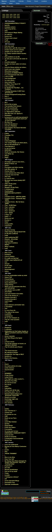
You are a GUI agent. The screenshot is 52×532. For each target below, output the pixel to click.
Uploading (8, 388)
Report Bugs (3, 498)
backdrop (8, 254)
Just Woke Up (9, 154)
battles (7, 409)
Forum (36, 1)
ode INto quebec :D (11, 169)
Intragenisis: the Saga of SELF (14, 354)
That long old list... (11, 29)
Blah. (6, 195)
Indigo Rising (9, 284)
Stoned (7, 264)
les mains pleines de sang (13, 366)
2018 (14, 17)
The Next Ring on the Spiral (13, 338)
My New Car (8, 122)
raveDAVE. (8, 314)
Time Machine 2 (10, 146)
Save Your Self (9, 459)
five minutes (9, 402)
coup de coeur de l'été (12, 174)
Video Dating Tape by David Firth (15, 231)
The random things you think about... (16, 142)
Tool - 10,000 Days (10, 205)
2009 (7, 16)
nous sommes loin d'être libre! (14, 173)
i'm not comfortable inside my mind (16, 275)
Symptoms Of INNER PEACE (14, 73)
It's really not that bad (11, 258)
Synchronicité (9, 369)
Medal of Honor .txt (11, 163)
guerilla (7, 25)
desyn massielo (10, 336)
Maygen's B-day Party (11, 187)
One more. (8, 267)
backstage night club (11, 399)
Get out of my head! (11, 471)
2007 (18, 14)
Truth (6, 40)
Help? (7, 222)
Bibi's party (8, 185)
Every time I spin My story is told (15, 48)
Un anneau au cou (10, 414)
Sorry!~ (7, 165)
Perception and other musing (14, 167)
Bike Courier (9, 252)
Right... (7, 157)
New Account (29, 6)
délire (6, 386)
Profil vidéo (8, 265)
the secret (8, 384)
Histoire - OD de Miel (11, 239)
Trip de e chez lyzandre (12, 319)
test (6, 262)
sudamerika (8, 401)
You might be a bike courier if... (14, 379)
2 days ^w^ (8, 214)
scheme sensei (9, 341)
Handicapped (9, 191)
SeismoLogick (45, 24)
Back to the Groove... (11, 358)
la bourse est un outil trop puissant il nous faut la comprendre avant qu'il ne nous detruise (16, 119)
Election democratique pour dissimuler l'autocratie (13, 394)
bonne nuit (8, 36)
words (7, 450)
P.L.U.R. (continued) (11, 108)
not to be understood (11, 444)
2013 (3, 17)
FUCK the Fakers (10, 427)
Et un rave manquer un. (12, 317)
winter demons (9, 368)
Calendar (21, 1)
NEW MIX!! (8, 150)
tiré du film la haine (11, 104)
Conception (8, 429)
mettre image (9, 241)
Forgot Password (40, 6)
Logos (25, 497)
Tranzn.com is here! (11, 38)
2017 (11, 17)
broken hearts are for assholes (14, 50)
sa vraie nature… (10, 80)
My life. (7, 139)
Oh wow (7, 42)
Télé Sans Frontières (11, 243)
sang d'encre (9, 377)
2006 (14, 14)
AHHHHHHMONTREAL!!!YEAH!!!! (15, 23)
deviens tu (8, 356)
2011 (14, 16)
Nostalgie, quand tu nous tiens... (15, 161)
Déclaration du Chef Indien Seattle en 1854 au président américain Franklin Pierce (16, 333)
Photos (29, 1)
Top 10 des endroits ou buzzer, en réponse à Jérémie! (15, 344)
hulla (6, 235)
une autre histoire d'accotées (14, 293)
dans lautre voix (10, 82)
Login (48, 6)
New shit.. (8, 176)
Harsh (7, 364)
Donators (21, 497)
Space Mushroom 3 (11, 283)
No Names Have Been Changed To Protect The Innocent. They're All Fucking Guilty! (15, 462)
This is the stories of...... (12, 295)
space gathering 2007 (11, 237)
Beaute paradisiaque (11, 469)
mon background (10, 78)
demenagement (10, 269)
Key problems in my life (12, 57)
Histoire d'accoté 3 (11, 297)
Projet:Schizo (9, 375)
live (6, 340)
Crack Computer (10, 281)
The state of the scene (12, 312)
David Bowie (9, 425)
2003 (3, 14)
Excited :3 (8, 220)
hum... (7, 420)
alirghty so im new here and (13, 51)
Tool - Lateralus (10, 207)
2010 (11, 16)
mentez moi (8, 412)
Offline (8, 6)
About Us (2, 497)
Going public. (9, 224)
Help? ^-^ (8, 216)
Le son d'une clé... (10, 310)
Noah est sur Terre (10, 418)
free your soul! (9, 46)
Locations (44, 1)
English (40, 498)
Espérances (8, 466)
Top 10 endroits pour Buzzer (14, 347)
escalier (7, 475)
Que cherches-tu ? (10, 410)
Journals (36, 10)
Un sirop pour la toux (11, 431)
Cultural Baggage (10, 141)
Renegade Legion (12, 498)
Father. (7, 133)
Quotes (7, 423)
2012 (18, 16)
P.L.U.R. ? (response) (11, 110)
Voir (6, 308)
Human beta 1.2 (10, 171)
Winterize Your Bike (11, 381)
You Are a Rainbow (11, 126)
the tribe (7, 467)
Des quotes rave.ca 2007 (12, 290)
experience (8, 225)
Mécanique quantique (11, 71)
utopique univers (10, 27)
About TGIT (8, 277)
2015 (7, 17)
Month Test (8, 440)
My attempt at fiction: (11, 352)
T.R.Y (6, 303)
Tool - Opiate (9, 212)
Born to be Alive (10, 457)
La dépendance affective (12, 111)
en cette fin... (9, 34)
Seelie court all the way (12, 390)
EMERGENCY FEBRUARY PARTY (15, 433)
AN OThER (8, 292)
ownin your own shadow (12, 69)
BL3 (6, 102)
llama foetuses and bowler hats (14, 305)
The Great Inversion (11, 350)
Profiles (4, 3)
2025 (18, 17)
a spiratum (8, 329)
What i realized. (10, 246)
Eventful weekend (10, 62)
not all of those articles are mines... (16, 67)
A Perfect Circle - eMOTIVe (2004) (15, 196)
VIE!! (6, 416)
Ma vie (7, 137)
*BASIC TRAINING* (11, 453)
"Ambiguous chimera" (12, 477)
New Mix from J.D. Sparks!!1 (14, 113)
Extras (18, 3)
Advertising (8, 497)
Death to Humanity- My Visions (14, 152)
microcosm (8, 98)
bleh (6, 30)
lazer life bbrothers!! (11, 124)
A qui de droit (9, 435)
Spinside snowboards (11, 484)
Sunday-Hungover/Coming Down (15, 94)
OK (6, 479)
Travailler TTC (9, 135)
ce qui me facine (10, 148)
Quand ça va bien (10, 397)
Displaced (8, 327)
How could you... (10, 86)
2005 (11, 14)
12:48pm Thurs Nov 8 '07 (12, 84)
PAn (6, 451)
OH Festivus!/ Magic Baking (13, 32)
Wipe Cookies (28, 498)
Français (45, 498)
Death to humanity (10, 436)
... (5, 349)
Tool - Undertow (10, 211)
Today (7, 473)
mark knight (8, 301)
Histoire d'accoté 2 (11, 299)
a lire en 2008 (9, 76)
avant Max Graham (11, 422)
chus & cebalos (10, 256)
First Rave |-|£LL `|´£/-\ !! (12, 392)
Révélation (8, 115)
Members (12, 1)
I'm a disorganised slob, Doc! (14, 74)
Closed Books (9, 279)
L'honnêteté (8, 306)
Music (11, 3)
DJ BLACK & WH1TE (11, 233)
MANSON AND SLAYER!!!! (13, 193)
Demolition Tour (10, 482)
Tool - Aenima (9, 209)
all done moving (10, 230)
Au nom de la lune (10, 382)
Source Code (20, 498)
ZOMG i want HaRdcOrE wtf (13, 260)
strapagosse (9, 316)
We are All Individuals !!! (12, 144)
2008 (3, 16)
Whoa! (7, 155)
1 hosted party (9, 189)
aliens (7, 271)
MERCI (7, 244)
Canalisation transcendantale (14, 438)
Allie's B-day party (10, 183)
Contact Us (15, 497)
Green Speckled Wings (12, 480)
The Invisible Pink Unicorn (13, 106)
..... (6, 323)
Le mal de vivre (9, 178)
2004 (7, 14)
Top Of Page (50, 44)
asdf (6, 248)
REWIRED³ (8, 373)
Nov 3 (6, 96)
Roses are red (9, 218)
